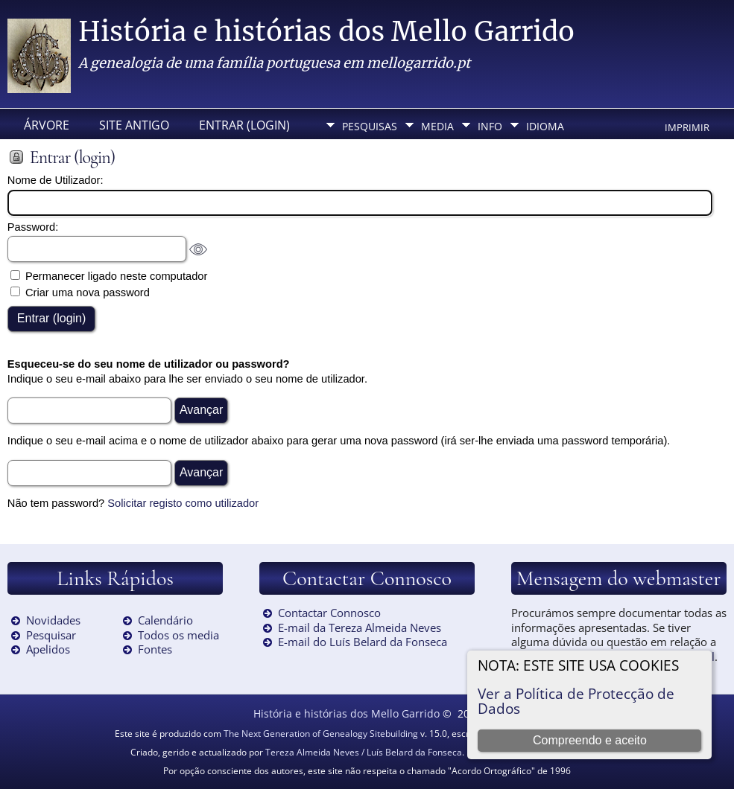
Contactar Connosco (329, 612)
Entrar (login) (244, 125)
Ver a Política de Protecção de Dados (576, 701)
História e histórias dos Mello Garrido (326, 31)
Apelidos (48, 649)
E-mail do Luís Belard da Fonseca (362, 641)
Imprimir (687, 127)
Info (490, 126)
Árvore (46, 125)
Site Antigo (134, 125)
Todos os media (178, 634)
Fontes (155, 649)
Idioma (545, 126)
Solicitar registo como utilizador (183, 503)
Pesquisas (369, 126)
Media (437, 126)
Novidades (53, 620)
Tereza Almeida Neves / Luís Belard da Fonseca (363, 752)
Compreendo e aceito (590, 740)
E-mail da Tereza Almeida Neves (359, 627)
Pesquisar (51, 634)
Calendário (165, 620)
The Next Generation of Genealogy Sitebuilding (321, 733)
